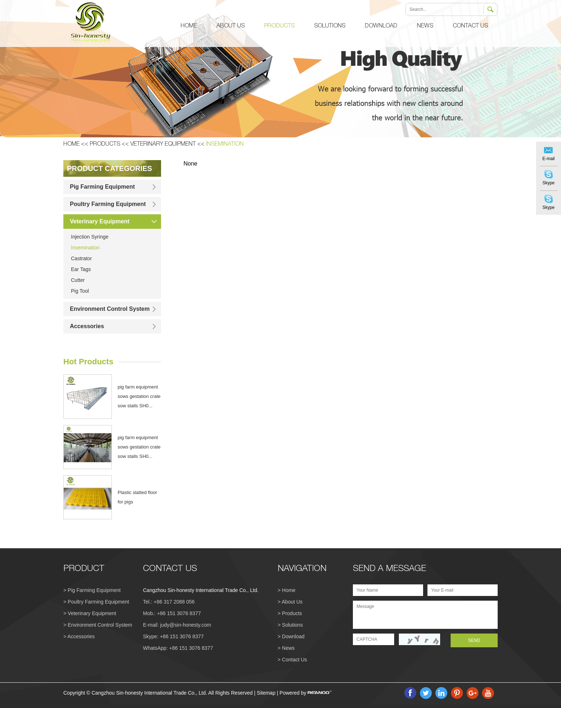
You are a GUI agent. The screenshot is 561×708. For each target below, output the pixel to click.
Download (381, 26)
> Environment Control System (97, 625)
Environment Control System (109, 309)
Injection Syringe (90, 237)
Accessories (87, 326)
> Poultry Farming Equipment (96, 602)
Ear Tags (81, 269)
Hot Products (88, 361)
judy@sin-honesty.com (185, 625)
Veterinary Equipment (163, 144)
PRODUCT (83, 569)
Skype (548, 182)
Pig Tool (80, 291)
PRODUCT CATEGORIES (109, 168)
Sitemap (266, 693)
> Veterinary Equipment (89, 613)
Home (189, 26)
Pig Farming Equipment (102, 187)
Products (279, 26)
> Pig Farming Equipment (92, 590)
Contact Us (470, 26)
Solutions (329, 26)
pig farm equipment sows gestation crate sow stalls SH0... (139, 396)
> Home (286, 590)
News (425, 26)
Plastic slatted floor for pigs (137, 497)
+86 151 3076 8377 (182, 636)
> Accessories (79, 636)
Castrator (81, 258)
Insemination (225, 144)
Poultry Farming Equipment (108, 204)
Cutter (78, 280)
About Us (230, 26)
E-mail (548, 158)
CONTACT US (170, 569)
